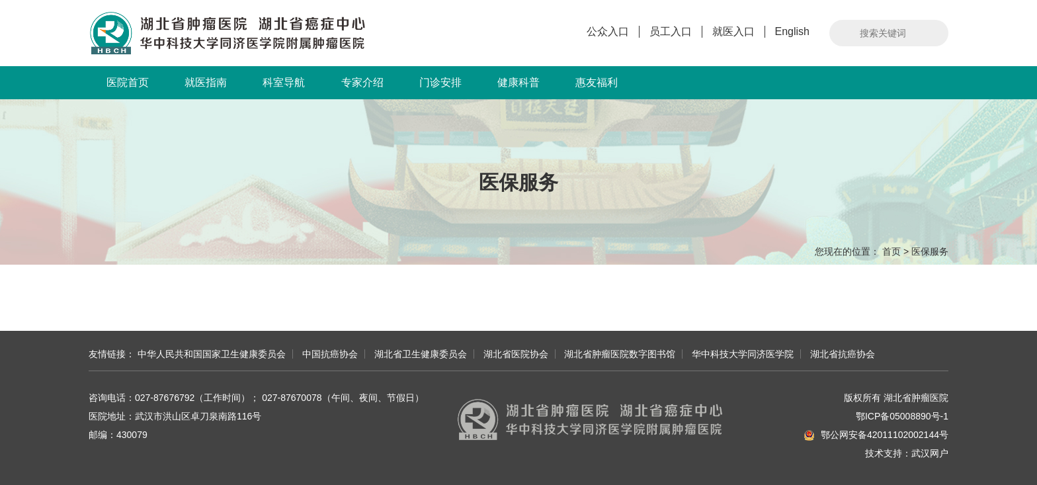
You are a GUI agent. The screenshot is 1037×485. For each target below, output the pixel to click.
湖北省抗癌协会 (842, 354)
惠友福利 (596, 82)
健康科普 (518, 82)
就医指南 (206, 82)
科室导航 (284, 82)
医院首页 (127, 82)
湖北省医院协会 (515, 354)
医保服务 (929, 251)
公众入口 (608, 31)
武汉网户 (929, 453)
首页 (891, 251)
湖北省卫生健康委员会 (420, 354)
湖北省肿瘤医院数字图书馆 (619, 354)
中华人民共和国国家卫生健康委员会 (212, 354)
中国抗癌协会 (330, 354)
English (792, 31)
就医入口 (733, 31)
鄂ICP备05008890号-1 (902, 416)
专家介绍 (362, 82)
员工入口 (670, 31)
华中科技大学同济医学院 (743, 354)
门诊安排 (440, 82)
